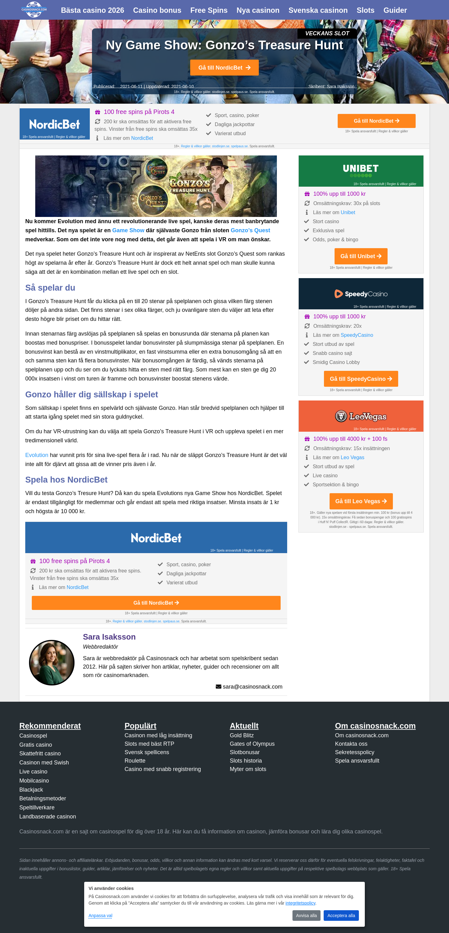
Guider (395, 10)
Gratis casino (35, 745)
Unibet (348, 212)
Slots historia (246, 761)
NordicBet (142, 138)
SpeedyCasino (357, 335)
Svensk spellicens (146, 752)
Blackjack (31, 790)
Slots (365, 10)
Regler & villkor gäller (195, 92)
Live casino (33, 771)
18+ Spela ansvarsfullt (37, 137)
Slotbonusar (245, 752)
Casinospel (33, 736)
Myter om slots (248, 769)
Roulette (134, 761)
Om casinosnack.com (362, 735)
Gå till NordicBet (224, 68)
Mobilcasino (34, 781)
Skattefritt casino (40, 753)
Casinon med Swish (44, 762)
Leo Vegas (353, 457)
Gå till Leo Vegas (361, 501)
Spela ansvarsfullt (357, 761)
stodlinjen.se (220, 92)
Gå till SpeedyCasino (361, 379)
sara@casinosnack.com (252, 687)
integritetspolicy (300, 903)
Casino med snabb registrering (162, 769)
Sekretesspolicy (354, 752)
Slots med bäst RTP (149, 744)
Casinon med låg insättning (158, 735)
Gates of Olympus (252, 744)
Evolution (36, 455)
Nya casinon (258, 10)
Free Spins (209, 10)
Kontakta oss (351, 744)
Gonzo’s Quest (250, 230)
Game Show (128, 230)
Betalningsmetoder (42, 798)
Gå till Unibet (361, 256)
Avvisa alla (306, 915)
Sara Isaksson (341, 86)
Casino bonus (157, 10)
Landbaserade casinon (47, 816)
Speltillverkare (37, 807)
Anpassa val (100, 915)
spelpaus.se (239, 92)
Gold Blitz (242, 735)
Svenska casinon (318, 10)
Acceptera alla (341, 915)
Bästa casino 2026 (92, 10)
